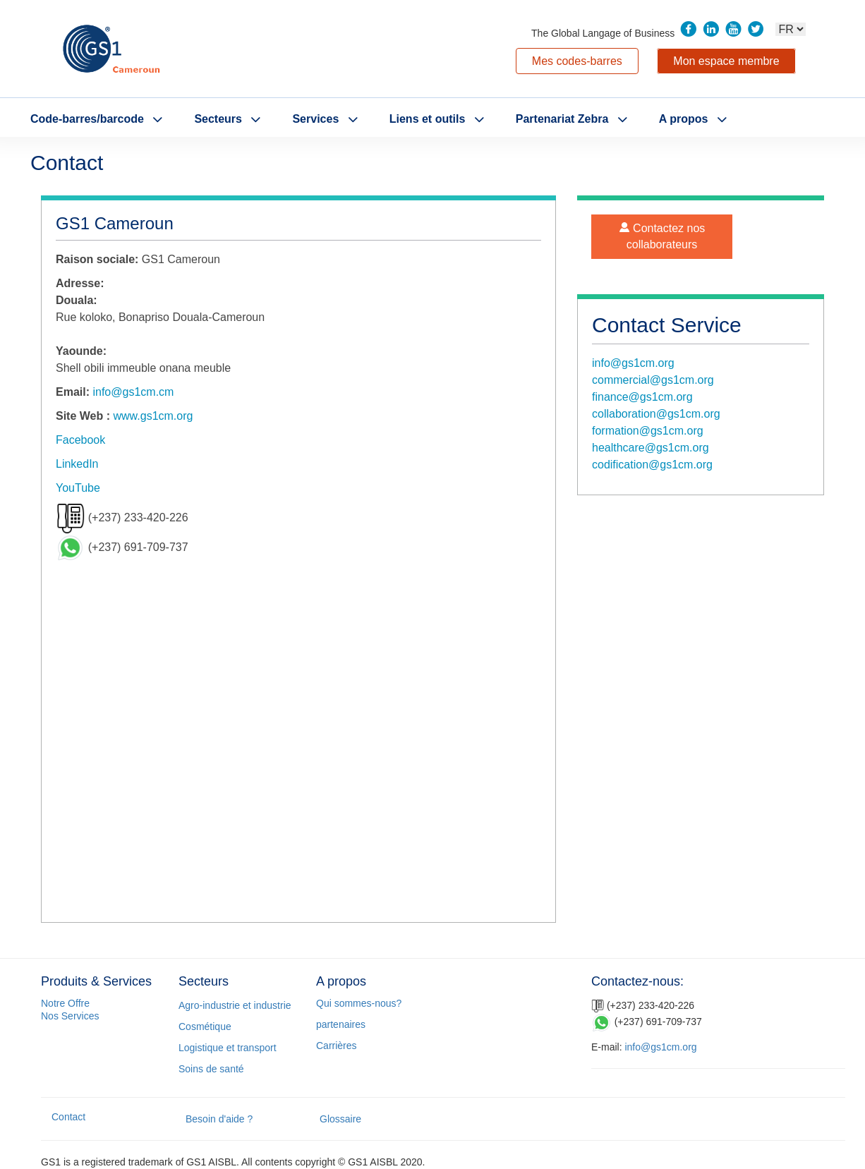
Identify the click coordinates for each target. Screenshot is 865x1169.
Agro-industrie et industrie (235, 1005)
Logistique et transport (228, 1047)
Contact (68, 1116)
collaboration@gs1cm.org (656, 414)
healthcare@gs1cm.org (650, 448)
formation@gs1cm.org (647, 431)
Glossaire (340, 1119)
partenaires (340, 1024)
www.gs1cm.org (153, 416)
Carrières (336, 1045)
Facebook (80, 440)
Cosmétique (205, 1026)
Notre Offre (65, 1003)
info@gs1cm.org (633, 363)
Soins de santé (211, 1068)
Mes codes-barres (577, 61)
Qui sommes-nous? (358, 1003)
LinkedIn (77, 464)
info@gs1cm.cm (133, 392)
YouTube (78, 488)
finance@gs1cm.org (642, 397)
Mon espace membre (726, 61)
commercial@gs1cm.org (653, 380)
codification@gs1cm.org (652, 465)
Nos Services (70, 1016)
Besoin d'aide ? (219, 1119)
